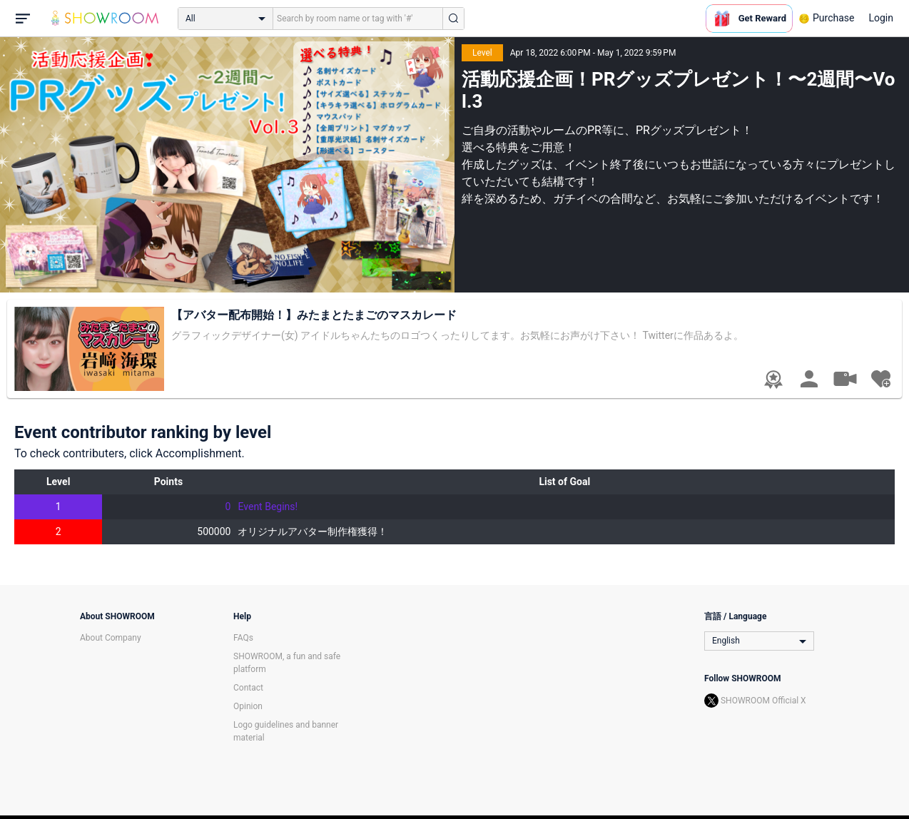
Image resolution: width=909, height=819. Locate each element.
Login (880, 18)
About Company (110, 638)
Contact (248, 688)
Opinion (248, 706)
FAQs (243, 638)
